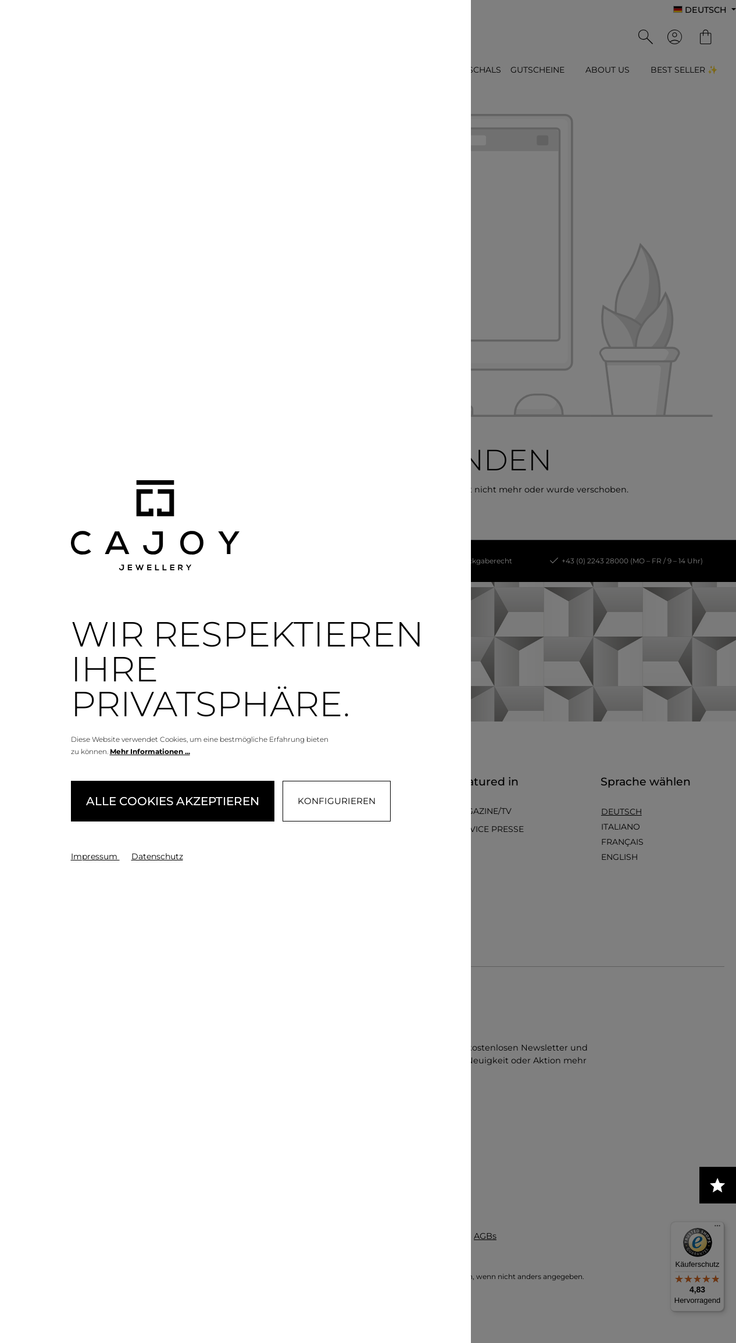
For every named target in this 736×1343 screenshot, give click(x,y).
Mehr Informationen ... (150, 751)
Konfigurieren (337, 800)
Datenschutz (157, 856)
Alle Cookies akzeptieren (172, 801)
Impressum (95, 856)
